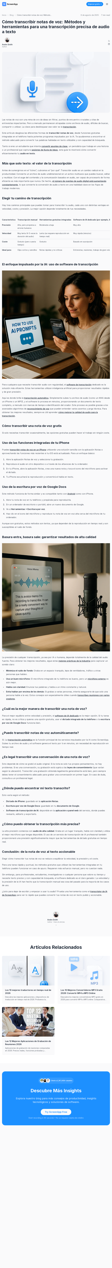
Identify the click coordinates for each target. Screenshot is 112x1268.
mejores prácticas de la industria (74, 661)
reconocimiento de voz (38, 408)
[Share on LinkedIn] (109, 44)
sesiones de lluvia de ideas (45, 150)
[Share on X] (109, 41)
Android (71, 493)
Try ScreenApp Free (56, 1112)
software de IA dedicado (67, 715)
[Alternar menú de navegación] (107, 4)
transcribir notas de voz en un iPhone (28, 449)
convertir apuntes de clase (54, 146)
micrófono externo (97, 679)
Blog (12, 15)
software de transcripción (79, 384)
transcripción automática (36, 398)
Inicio (4, 15)
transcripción (69, 127)
